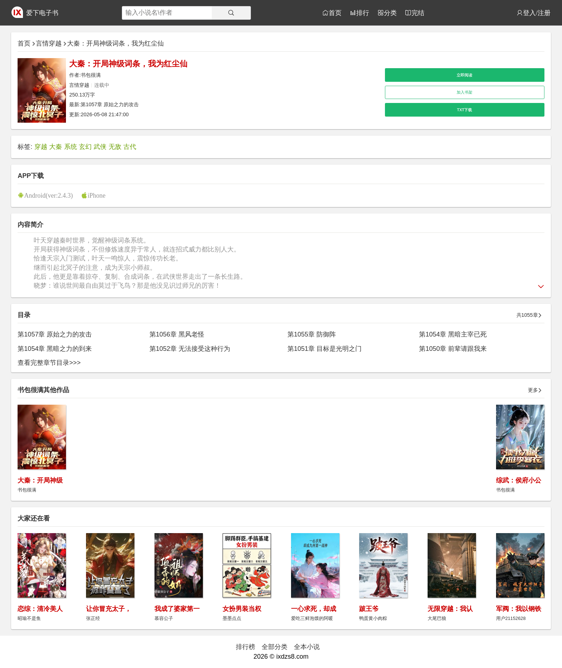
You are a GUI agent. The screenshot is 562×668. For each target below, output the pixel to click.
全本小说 (307, 646)
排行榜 (245, 646)
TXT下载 (464, 110)
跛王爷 (368, 608)
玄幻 (85, 146)
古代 (129, 146)
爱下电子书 (42, 13)
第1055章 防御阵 (311, 334)
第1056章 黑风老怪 (176, 334)
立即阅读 (464, 75)
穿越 (40, 146)
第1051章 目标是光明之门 (324, 348)
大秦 (55, 146)
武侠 (100, 146)
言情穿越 (49, 43)
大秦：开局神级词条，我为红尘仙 (115, 43)
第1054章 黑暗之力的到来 (55, 348)
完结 (417, 12)
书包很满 (91, 75)
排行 (362, 12)
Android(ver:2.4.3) (48, 195)
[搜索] (231, 12)
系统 (70, 146)
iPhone (96, 195)
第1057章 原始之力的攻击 (110, 104)
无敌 (115, 146)
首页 (335, 12)
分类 (390, 12)
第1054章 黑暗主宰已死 (453, 334)
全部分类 (274, 646)
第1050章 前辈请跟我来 (453, 348)
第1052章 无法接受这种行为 (189, 348)
